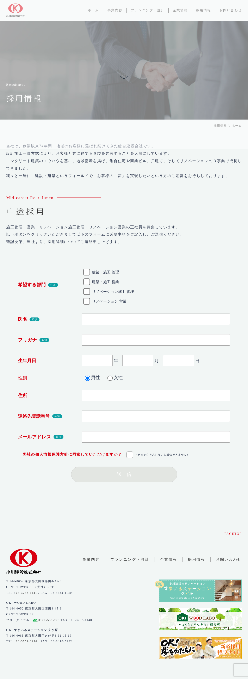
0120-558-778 (49, 620)
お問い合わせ (229, 559)
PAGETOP (233, 533)
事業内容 (91, 559)
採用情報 (196, 559)
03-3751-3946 (26, 641)
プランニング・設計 (129, 559)
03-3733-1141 (26, 592)
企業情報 (168, 559)
